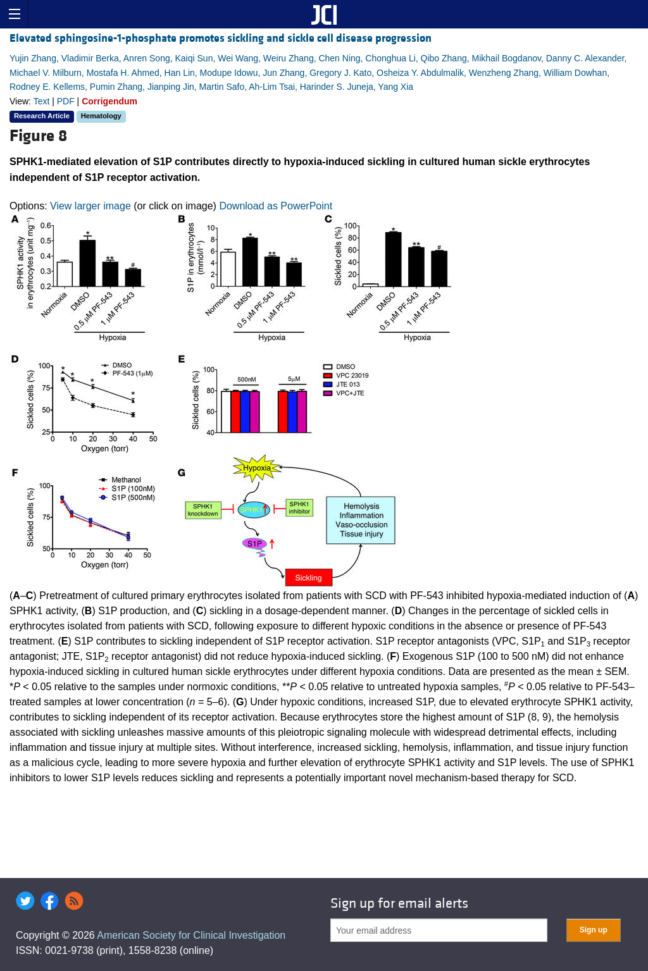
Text (42, 101)
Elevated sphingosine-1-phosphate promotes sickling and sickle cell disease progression (220, 38)
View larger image (90, 206)
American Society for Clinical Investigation (191, 935)
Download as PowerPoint (275, 206)
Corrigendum (109, 101)
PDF (66, 101)
